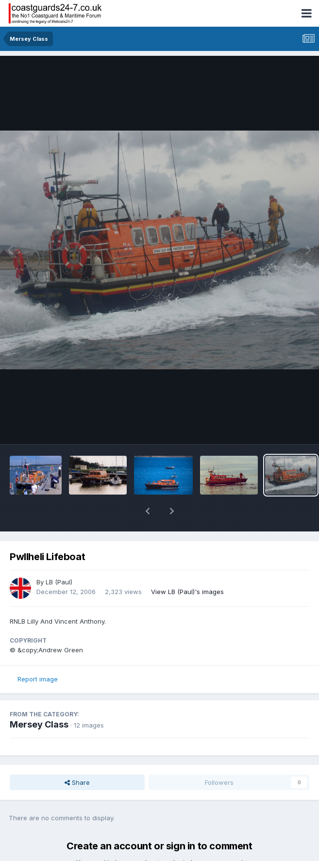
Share (77, 757)
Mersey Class (39, 699)
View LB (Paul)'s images (187, 566)
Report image (37, 654)
